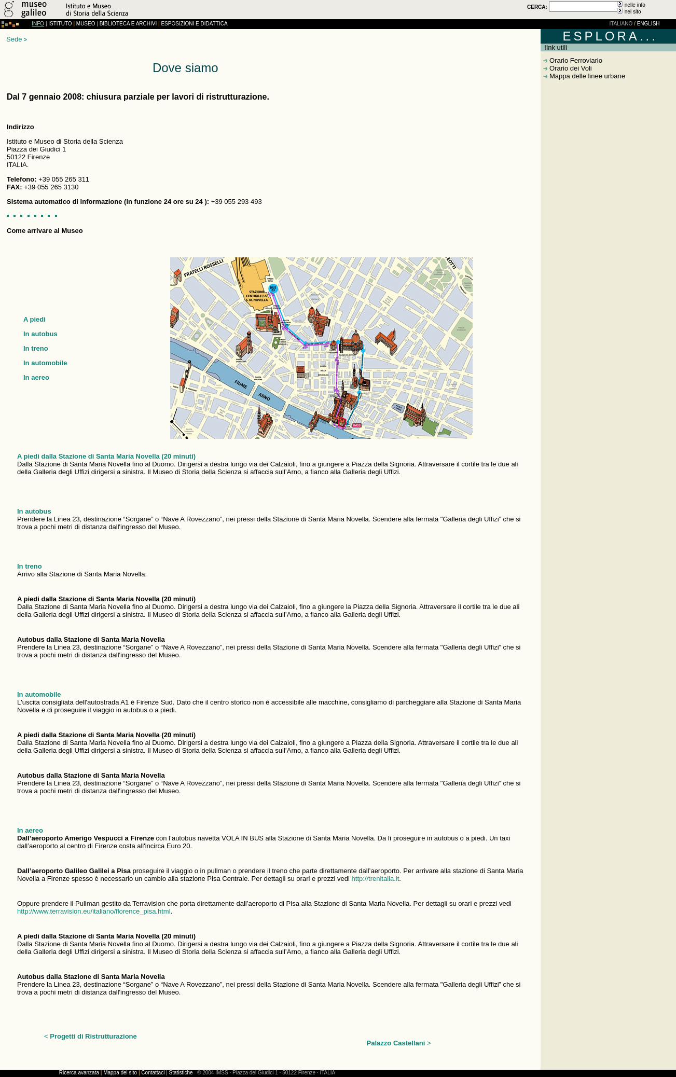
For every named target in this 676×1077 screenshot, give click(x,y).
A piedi (34, 319)
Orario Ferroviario (574, 60)
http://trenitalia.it (375, 878)
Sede (14, 39)
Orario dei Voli (569, 68)
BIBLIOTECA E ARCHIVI (128, 23)
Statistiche (181, 1072)
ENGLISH (648, 23)
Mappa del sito (120, 1072)
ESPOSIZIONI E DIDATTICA (194, 23)
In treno (35, 348)
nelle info (635, 5)
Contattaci (152, 1072)
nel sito (633, 12)
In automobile (45, 363)
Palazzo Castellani (397, 1043)
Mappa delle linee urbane (586, 76)
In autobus (40, 334)
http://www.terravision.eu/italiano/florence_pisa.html (94, 911)
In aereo (36, 377)
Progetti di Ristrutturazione (93, 1036)
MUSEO (85, 23)
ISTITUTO (60, 23)
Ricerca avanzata (79, 1072)
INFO (38, 23)
